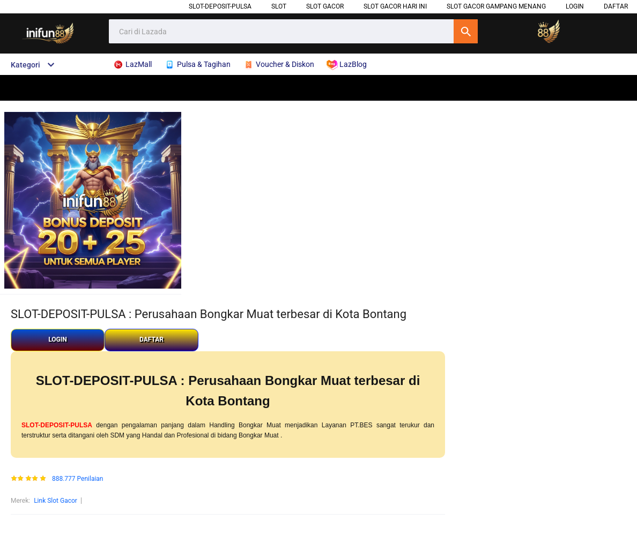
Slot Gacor (325, 6)
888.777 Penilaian (77, 478)
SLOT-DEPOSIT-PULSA (220, 6)
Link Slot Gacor (55, 500)
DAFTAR (616, 6)
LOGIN (575, 6)
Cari (466, 31)
